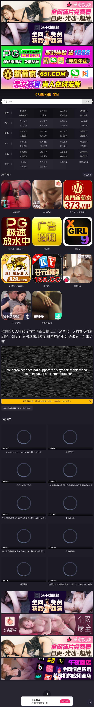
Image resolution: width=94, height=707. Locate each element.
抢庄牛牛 (83, 115)
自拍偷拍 (43, 121)
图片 (7, 143)
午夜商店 (43, 162)
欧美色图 (63, 141)
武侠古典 (83, 152)
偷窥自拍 (23, 141)
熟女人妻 (23, 125)
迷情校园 (23, 156)
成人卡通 (63, 131)
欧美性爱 (83, 131)
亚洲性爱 (23, 131)
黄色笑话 (63, 156)
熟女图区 (63, 146)
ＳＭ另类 (83, 125)
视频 (7, 123)
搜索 (87, 101)
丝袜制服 (43, 125)
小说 (7, 153)
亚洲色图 (43, 141)
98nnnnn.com (47, 94)
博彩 (7, 112)
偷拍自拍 (43, 131)
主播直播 (63, 125)
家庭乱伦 (43, 152)
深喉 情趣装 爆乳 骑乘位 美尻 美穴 (17, 408)
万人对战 (63, 111)
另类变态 (83, 136)
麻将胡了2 (23, 115)
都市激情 (23, 152)
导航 (7, 164)
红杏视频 (23, 166)
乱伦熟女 (63, 136)
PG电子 (23, 111)
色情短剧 (43, 166)
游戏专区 (83, 111)
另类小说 (43, 156)
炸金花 (43, 115)
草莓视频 (63, 162)
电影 (7, 133)
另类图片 (83, 146)
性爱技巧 (83, 156)
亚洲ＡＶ (23, 121)
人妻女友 (63, 152)
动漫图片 (83, 141)
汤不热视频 (83, 162)
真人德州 (43, 111)
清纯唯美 (43, 146)
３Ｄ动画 (83, 121)
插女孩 (23, 162)
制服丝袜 (23, 136)
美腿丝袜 (23, 146)
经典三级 (43, 136)
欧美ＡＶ (63, 121)
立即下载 (65, 701)
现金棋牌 (63, 115)
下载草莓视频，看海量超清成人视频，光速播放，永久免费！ (57, 401)
